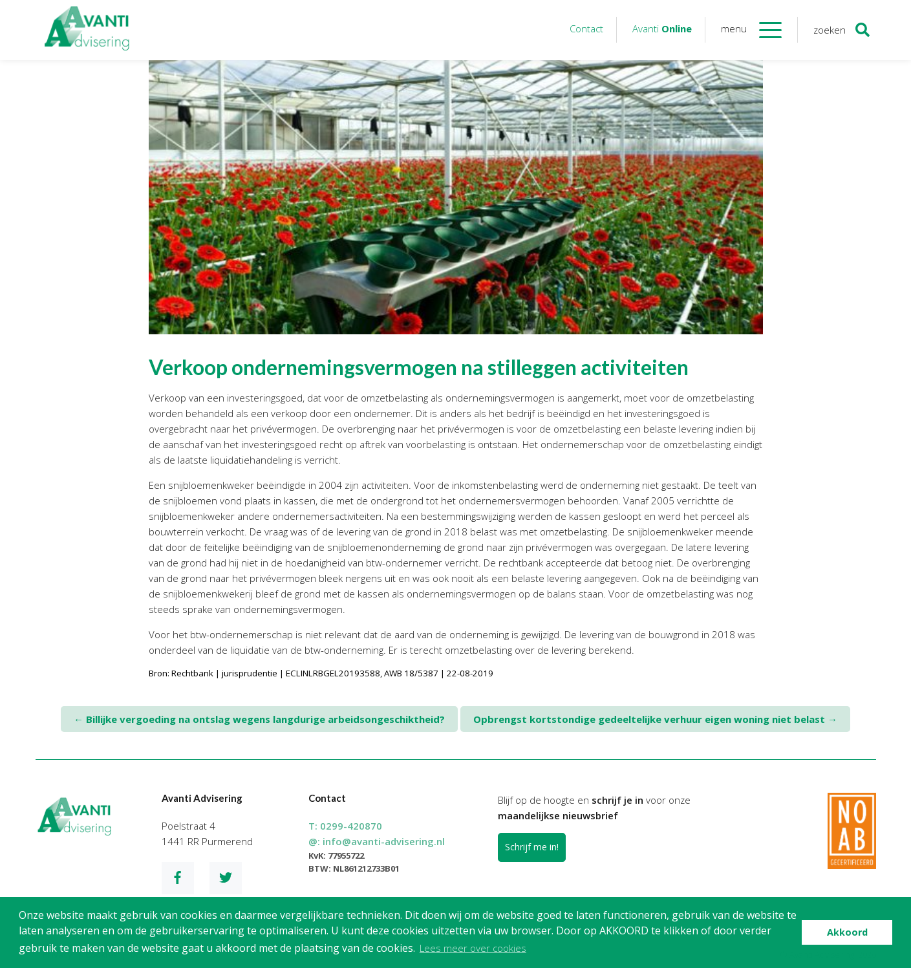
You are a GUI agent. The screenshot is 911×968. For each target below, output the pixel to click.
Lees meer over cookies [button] (473, 947)
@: (376, 841)
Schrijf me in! (532, 847)
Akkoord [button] (847, 932)
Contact (586, 28)
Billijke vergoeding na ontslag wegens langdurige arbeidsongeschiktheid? (259, 719)
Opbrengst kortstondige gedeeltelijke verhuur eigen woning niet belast (655, 719)
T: (345, 825)
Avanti (662, 28)
